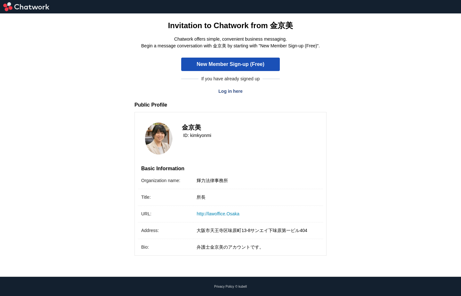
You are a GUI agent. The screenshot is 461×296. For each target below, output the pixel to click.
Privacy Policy (224, 286)
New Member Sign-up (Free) (230, 64)
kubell (243, 286)
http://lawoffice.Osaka (218, 213)
